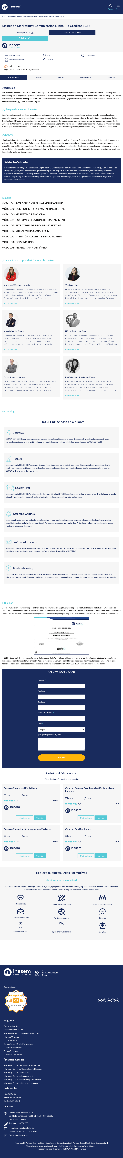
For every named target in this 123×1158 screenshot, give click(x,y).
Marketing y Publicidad (14, 17)
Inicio (3, 17)
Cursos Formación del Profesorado (18, 1044)
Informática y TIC (20, 931)
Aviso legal (19, 1143)
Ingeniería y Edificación (61, 931)
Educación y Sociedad (102, 904)
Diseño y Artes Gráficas (61, 904)
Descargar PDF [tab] (13, 32)
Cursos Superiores (11, 1051)
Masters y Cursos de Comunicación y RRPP (22, 1065)
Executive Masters (12, 1026)
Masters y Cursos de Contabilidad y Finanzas (23, 1069)
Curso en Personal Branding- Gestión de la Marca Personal (89, 790)
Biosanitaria (20, 903)
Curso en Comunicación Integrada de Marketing (28, 829)
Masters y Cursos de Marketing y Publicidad (22, 1079)
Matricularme (42, 32)
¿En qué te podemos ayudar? (50, 735)
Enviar (61, 757)
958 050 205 (22, 1123)
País (40, 724)
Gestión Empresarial (20, 917)
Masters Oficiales (11, 1036)
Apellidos (41, 691)
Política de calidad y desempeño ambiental (77, 1145)
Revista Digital (10, 1093)
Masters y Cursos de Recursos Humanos (21, 1083)
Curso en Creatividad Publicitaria (20, 788)
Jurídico (102, 932)
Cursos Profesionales (13, 1047)
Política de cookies (81, 1143)
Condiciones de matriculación (58, 1143)
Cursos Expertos (11, 1040)
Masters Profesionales (13, 1029)
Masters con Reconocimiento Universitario (22, 1033)
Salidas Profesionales (13, 1097)
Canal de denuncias (99, 1143)
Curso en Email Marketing (78, 829)
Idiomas (102, 917)
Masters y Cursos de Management (18, 1076)
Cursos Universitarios (13, 1054)
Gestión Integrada (61, 918)
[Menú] (118, 7)
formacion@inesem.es (18, 1135)
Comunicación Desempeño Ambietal (41, 1145)
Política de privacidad (35, 1143)
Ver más (39, 818)
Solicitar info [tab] (15, 38)
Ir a (10, 303)
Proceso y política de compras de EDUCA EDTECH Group (61, 1148)
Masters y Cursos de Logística (16, 1072)
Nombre (42, 680)
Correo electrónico (46, 713)
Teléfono (42, 702)
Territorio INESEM (12, 1101)
